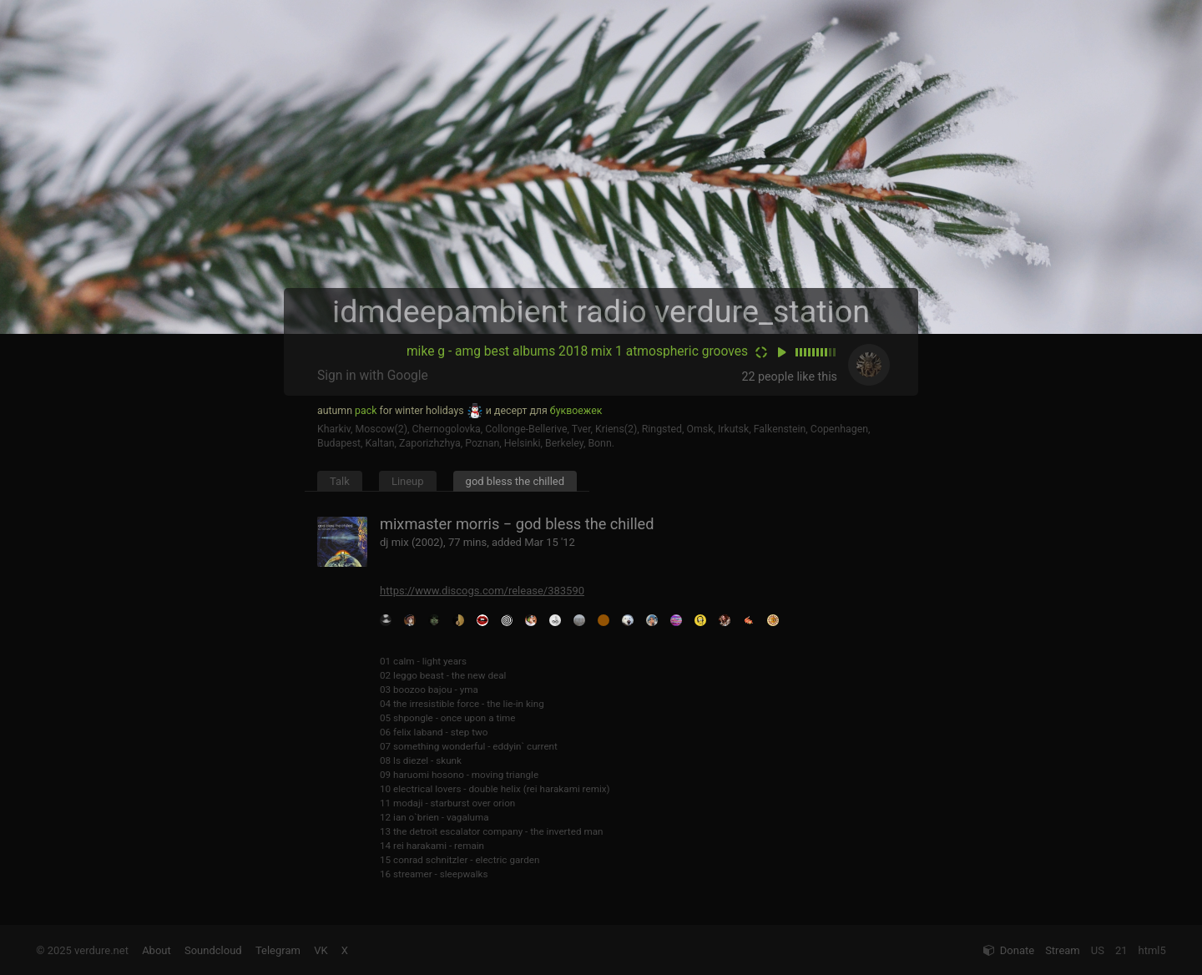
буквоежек (576, 411)
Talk (340, 481)
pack (365, 411)
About (156, 950)
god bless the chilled (515, 481)
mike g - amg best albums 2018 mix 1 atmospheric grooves (577, 351)
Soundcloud (213, 950)
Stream (1062, 950)
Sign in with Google (372, 375)
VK (320, 950)
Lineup (407, 481)
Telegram (277, 950)
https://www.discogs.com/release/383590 (482, 590)
